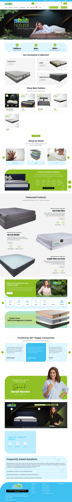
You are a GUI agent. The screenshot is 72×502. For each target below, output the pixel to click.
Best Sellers (34, 489)
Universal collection (46, 487)
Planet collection (46, 485)
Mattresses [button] (22, 7)
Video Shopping (63, 7)
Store (40, 7)
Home (6, 7)
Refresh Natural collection (47, 490)
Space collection (46, 482)
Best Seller (33, 7)
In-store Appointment (52, 7)
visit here (34, 464)
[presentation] (33, 39)
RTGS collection (45, 489)
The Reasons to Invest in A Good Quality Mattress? (19, 468)
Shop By (16, 7)
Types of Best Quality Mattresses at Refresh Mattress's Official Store (24, 475)
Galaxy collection (46, 484)
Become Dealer (48, 0)
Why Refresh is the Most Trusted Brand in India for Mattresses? (22, 471)
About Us (11, 7)
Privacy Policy (50, 500)
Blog (28, 7)
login (65, 3)
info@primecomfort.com (10, 496)
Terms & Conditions (62, 500)
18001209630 (65, 0)
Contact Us (55, 0)
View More (36, 128)
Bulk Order (42, 0)
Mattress (33, 485)
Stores (33, 490)
